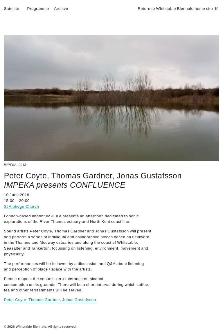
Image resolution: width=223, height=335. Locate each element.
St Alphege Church (21, 206)
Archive (61, 8)
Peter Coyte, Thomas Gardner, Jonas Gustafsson (93, 175)
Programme (38, 8)
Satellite (11, 8)
